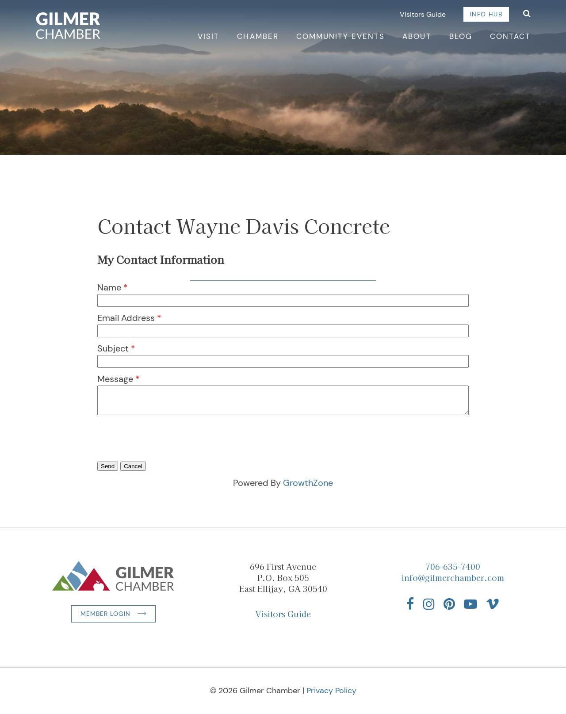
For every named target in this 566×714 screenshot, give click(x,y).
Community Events (340, 36)
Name (109, 287)
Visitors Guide (423, 14)
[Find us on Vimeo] (493, 604)
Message (115, 379)
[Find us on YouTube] (470, 604)
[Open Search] (527, 14)
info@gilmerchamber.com (453, 577)
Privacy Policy (331, 690)
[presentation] (164, 451)
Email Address (126, 318)
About (416, 36)
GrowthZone (308, 483)
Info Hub (486, 14)
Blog (460, 36)
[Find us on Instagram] (429, 604)
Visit (208, 36)
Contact (510, 36)
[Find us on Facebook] (410, 604)
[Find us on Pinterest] (449, 604)
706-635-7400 (452, 566)
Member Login (105, 614)
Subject (113, 348)
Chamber (257, 36)
